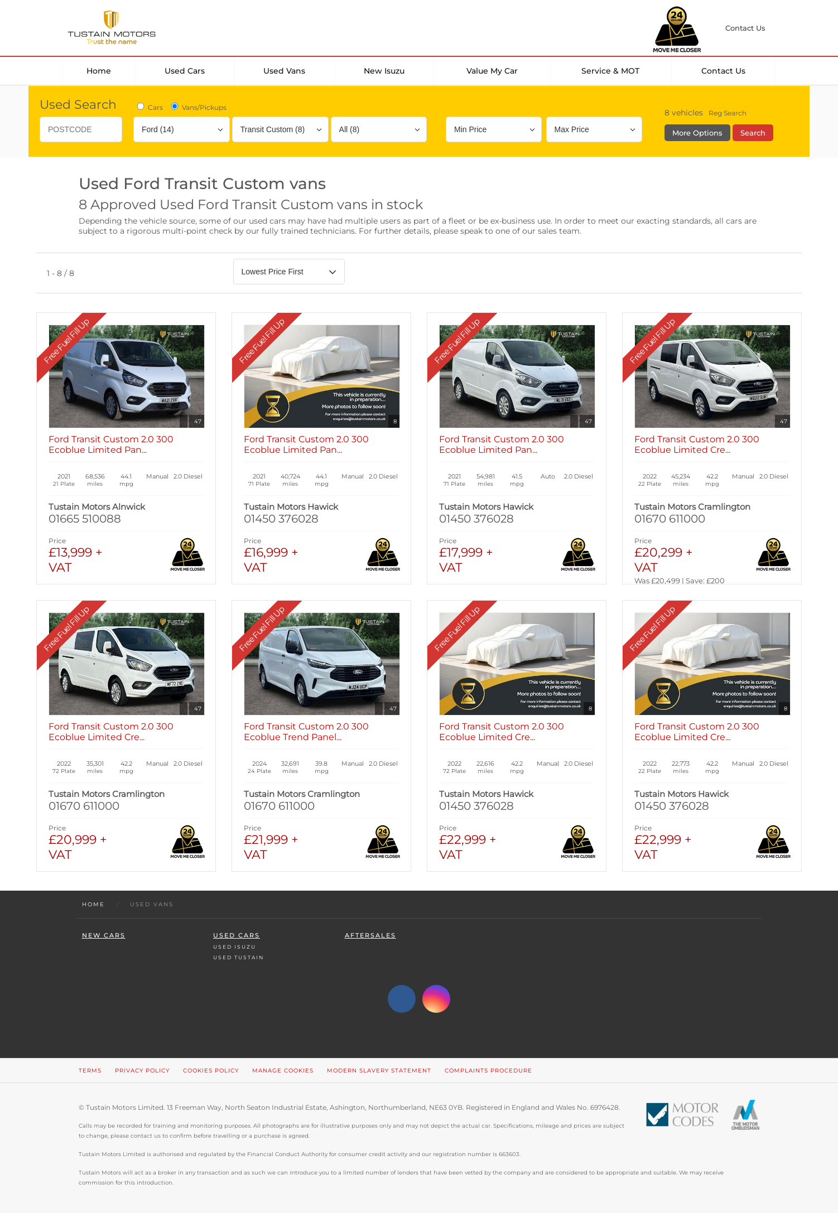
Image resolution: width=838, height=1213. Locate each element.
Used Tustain (238, 957)
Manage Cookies (283, 1070)
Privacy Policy (142, 1070)
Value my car (492, 71)
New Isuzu (384, 71)
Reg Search (728, 113)
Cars (149, 107)
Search (752, 132)
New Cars (104, 935)
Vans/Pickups (198, 107)
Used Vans (284, 71)
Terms (90, 1070)
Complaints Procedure (488, 1070)
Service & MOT (610, 71)
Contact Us (723, 71)
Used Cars (185, 71)
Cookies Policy (211, 1070)
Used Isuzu (234, 947)
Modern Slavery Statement (379, 1070)
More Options (697, 132)
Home (98, 71)
